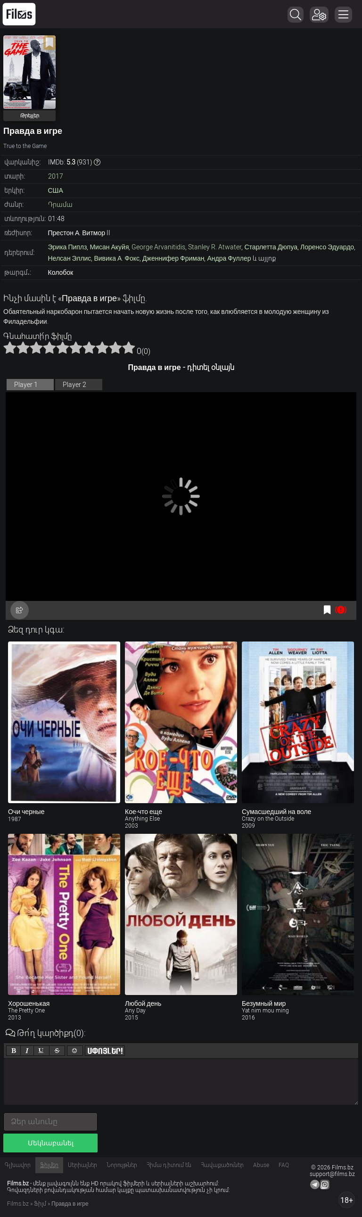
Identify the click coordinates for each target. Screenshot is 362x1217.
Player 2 (74, 384)
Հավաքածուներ (222, 1165)
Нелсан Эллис (69, 258)
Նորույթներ (122, 1165)
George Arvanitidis (158, 247)
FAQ (284, 1165)
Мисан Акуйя (109, 247)
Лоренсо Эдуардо (327, 247)
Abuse (261, 1165)
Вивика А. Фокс (117, 258)
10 (128, 347)
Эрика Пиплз (67, 247)
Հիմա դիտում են (169, 1165)
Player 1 (26, 384)
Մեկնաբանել (51, 1143)
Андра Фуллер (229, 258)
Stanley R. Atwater (214, 247)
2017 (55, 176)
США (55, 190)
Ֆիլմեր (49, 1165)
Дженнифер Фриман (173, 258)
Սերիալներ (82, 1165)
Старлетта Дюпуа (270, 247)
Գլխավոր (18, 1165)
